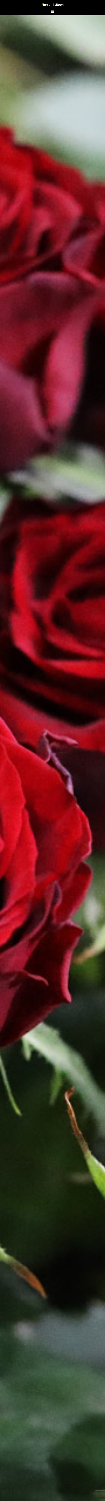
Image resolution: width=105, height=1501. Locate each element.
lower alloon (52, 4)
